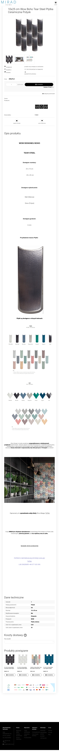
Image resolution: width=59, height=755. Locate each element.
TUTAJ (47, 513)
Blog (49, 734)
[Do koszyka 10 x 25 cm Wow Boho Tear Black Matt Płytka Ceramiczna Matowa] (10, 675)
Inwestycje (42, 730)
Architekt (42, 736)
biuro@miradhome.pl (8, 744)
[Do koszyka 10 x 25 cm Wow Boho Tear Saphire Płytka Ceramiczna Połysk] (49, 675)
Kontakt (50, 730)
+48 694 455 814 (7, 741)
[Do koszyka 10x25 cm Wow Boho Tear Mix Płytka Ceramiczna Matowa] (36, 675)
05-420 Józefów (6, 735)
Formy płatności (36, 732)
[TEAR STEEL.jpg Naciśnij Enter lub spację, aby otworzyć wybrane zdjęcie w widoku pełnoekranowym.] (29, 35)
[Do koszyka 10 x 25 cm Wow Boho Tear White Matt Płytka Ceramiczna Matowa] (23, 675)
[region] (29, 710)
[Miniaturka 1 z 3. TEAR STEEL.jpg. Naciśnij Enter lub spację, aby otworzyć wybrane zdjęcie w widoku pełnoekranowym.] (9, 59)
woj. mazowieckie (7, 737)
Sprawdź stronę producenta (29, 546)
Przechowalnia (27, 737)
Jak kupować (43, 738)
